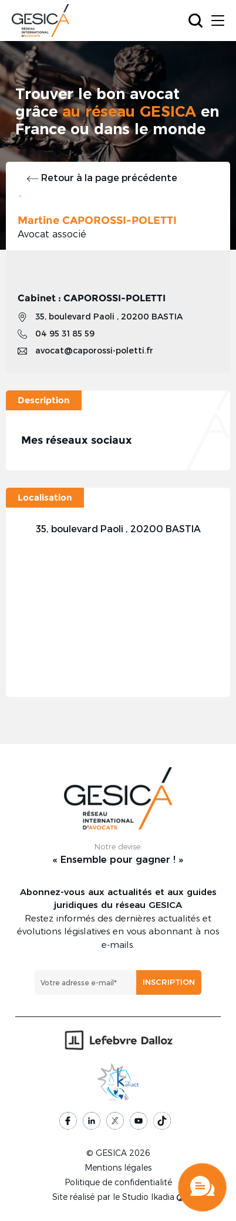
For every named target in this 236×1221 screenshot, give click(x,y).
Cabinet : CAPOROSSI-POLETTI (92, 298)
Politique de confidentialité (118, 1182)
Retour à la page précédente (102, 177)
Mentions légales (118, 1167)
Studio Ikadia (153, 1197)
